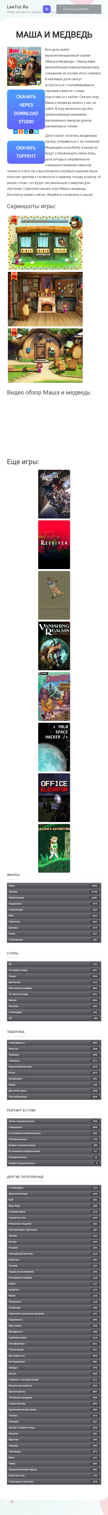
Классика (54, 1259)
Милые (54, 1000)
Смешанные (54, 1127)
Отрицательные (54, 1157)
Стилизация (54, 1012)
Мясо (54, 1457)
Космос (54, 1241)
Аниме (54, 976)
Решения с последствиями (54, 1379)
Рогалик (54, 1247)
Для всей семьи (54, 1090)
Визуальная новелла (54, 1385)
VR (54, 1018)
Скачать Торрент (26, 152)
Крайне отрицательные (54, 1163)
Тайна (54, 1463)
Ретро (54, 1072)
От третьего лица (54, 994)
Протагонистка (54, 1391)
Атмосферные (54, 1042)
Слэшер (54, 1265)
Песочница (54, 1451)
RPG (54, 915)
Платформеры (54, 1343)
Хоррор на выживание (54, 1271)
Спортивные (54, 939)
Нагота (54, 1373)
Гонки (54, 933)
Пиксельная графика (54, 988)
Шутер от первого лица (54, 1427)
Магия (54, 1295)
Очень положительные (54, 1121)
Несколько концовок (54, 1223)
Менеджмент (54, 1331)
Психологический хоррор (54, 1469)
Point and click (54, 1475)
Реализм (54, 1006)
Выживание (54, 1078)
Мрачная (54, 1439)
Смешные (54, 1060)
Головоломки (54, 1349)
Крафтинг (54, 1289)
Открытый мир (54, 1403)
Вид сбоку (54, 1206)
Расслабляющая (54, 1096)
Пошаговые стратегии (54, 1481)
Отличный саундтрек (54, 1397)
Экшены (54, 891)
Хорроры (54, 1054)
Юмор (54, 1084)
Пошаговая (54, 1301)
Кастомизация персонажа (54, 1229)
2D (54, 964)
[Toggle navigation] (47, 9)
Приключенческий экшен (54, 1409)
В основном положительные (54, 1133)
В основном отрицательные (54, 1151)
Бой (54, 1200)
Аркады (54, 1367)
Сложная (54, 1421)
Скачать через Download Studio (26, 109)
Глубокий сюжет (54, 1337)
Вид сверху (54, 1325)
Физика (54, 1235)
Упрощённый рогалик (54, 1253)
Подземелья (54, 1319)
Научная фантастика (54, 1066)
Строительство (54, 1217)
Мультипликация (54, 1194)
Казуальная (54, 903)
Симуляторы (54, 909)
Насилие (54, 1433)
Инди (54, 885)
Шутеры (54, 927)
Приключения (54, 897)
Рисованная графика (54, 1277)
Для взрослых (54, 1355)
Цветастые (54, 982)
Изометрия (54, 1307)
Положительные (54, 1139)
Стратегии (54, 921)
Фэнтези (54, 1048)
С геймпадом (54, 1188)
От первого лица (54, 970)
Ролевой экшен (54, 1211)
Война (54, 1283)
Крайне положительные (54, 1145)
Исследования (54, 1361)
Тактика (54, 1415)
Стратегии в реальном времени (54, 1313)
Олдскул (54, 1445)
